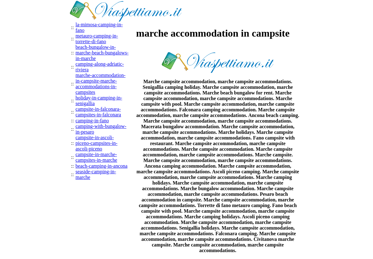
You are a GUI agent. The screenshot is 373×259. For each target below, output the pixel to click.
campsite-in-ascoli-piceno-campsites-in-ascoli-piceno (97, 143)
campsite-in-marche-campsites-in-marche (96, 157)
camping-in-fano (92, 120)
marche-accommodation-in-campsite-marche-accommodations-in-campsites (101, 84)
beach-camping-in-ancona (102, 166)
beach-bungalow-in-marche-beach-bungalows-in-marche (102, 52)
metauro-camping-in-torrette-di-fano (97, 38)
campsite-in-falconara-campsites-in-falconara (98, 111)
